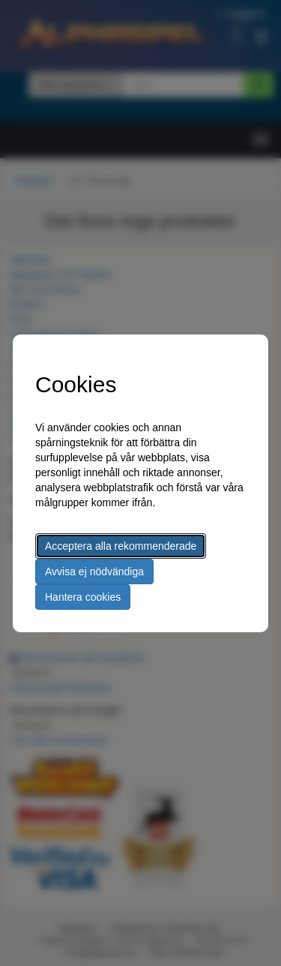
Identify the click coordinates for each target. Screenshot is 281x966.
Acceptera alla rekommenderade (120, 546)
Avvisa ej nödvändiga (94, 572)
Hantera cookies (83, 597)
